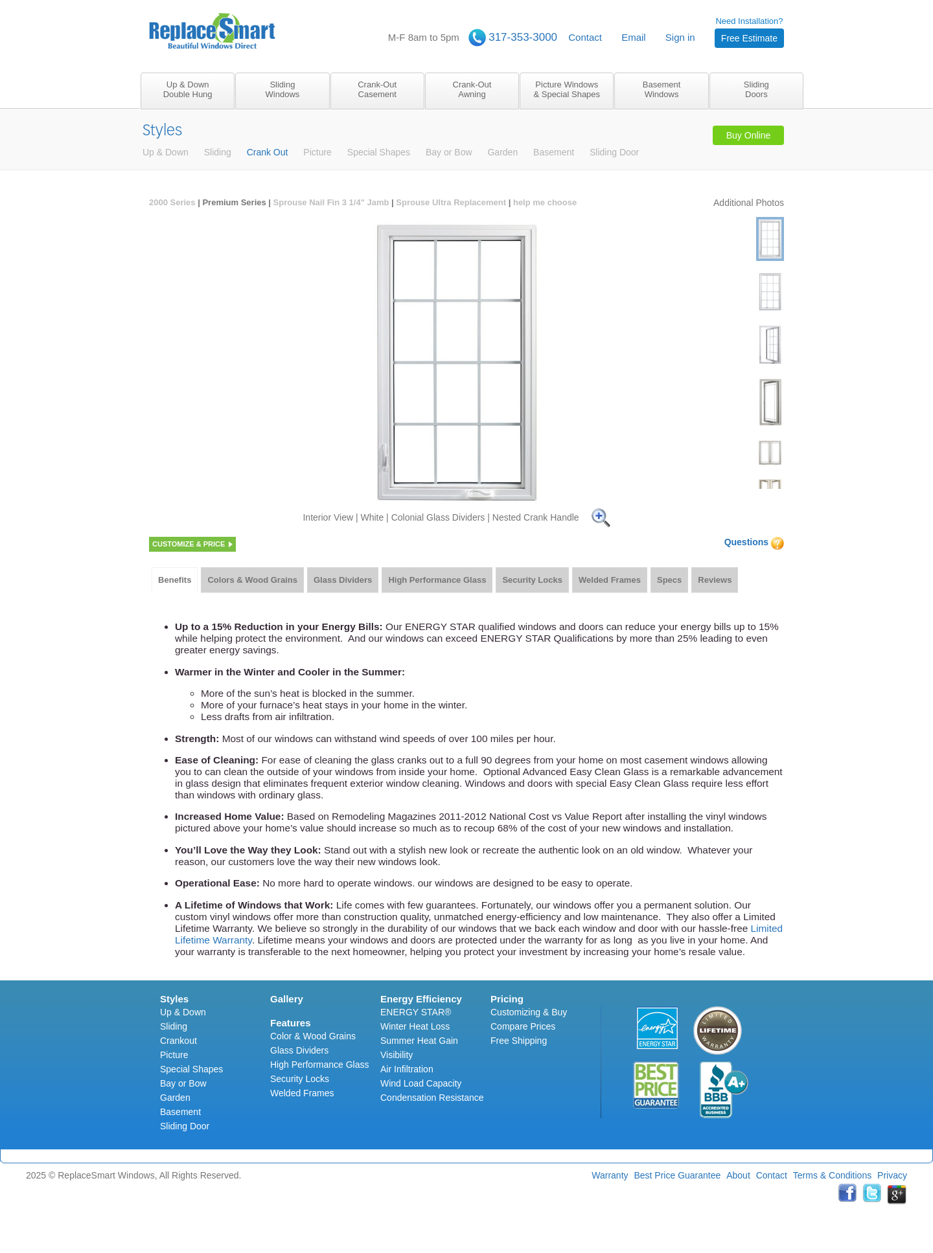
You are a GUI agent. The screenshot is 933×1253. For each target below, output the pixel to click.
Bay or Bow (183, 1083)
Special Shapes (191, 1069)
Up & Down (183, 1012)
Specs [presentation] (669, 580)
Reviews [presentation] (714, 580)
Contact (585, 37)
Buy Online (748, 135)
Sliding (173, 1026)
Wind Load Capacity (420, 1083)
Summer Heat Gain (419, 1040)
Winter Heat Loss (415, 1026)
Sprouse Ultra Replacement (451, 202)
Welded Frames (302, 1093)
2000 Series (172, 202)
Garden (175, 1097)
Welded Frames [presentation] (610, 580)
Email (633, 37)
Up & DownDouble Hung (188, 89)
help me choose (545, 202)
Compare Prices (522, 1026)
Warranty (610, 1175)
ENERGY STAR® (415, 1012)
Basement (180, 1112)
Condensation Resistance (432, 1097)
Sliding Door (184, 1126)
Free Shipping (518, 1040)
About (738, 1175)
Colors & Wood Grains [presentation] (252, 580)
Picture (174, 1055)
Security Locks (299, 1079)
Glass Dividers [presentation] (343, 580)
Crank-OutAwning (472, 89)
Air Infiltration (406, 1069)
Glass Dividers (299, 1050)
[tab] (174, 580)
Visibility (396, 1055)
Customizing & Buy (528, 1012)
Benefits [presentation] (174, 580)
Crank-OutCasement (377, 89)
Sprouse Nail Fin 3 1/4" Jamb (331, 202)
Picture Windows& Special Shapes (566, 89)
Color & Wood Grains (313, 1036)
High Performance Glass (319, 1064)
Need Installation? (749, 32)
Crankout (178, 1040)
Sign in (680, 37)
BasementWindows (662, 89)
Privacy (892, 1175)
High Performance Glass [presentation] (437, 580)
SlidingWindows (283, 89)
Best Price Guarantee (677, 1175)
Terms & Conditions (832, 1175)
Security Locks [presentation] (532, 580)
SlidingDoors (756, 89)
